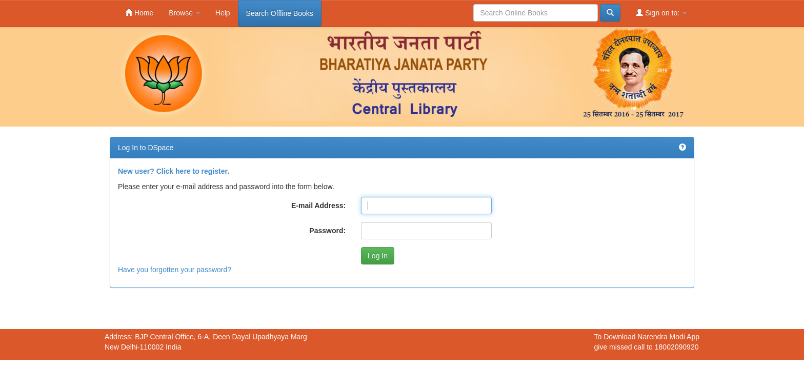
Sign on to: (661, 12)
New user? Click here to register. (173, 171)
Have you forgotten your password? (174, 269)
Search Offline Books (279, 13)
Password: (327, 231)
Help (222, 13)
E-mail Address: (318, 205)
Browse (184, 13)
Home (139, 12)
